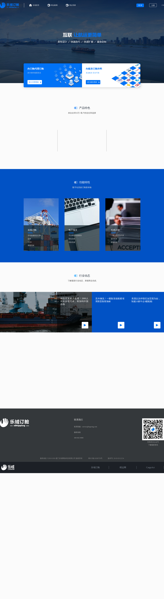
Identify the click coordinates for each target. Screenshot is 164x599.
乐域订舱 (95, 467)
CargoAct (150, 467)
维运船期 (52, 5)
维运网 (123, 467)
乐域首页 (34, 5)
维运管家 (71, 5)
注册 (153, 5)
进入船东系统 (93, 82)
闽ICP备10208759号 (95, 458)
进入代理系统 (35, 82)
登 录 (140, 5)
